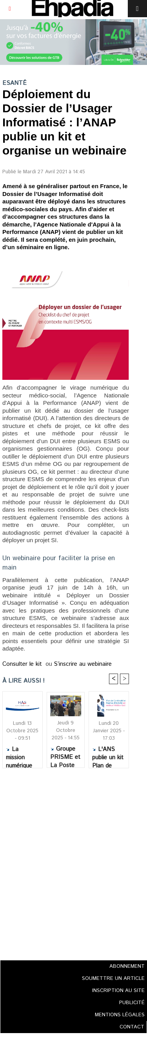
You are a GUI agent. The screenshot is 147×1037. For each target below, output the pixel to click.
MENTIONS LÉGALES (120, 1015)
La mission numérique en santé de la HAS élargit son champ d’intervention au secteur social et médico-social (22, 755)
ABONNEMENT (127, 966)
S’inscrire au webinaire (83, 664)
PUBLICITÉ (132, 1002)
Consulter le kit (23, 664)
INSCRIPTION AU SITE (118, 990)
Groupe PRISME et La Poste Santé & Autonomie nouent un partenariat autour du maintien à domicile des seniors (65, 754)
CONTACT (132, 1027)
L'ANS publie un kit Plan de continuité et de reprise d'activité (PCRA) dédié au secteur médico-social (108, 755)
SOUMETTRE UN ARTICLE (113, 978)
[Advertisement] (63, 862)
